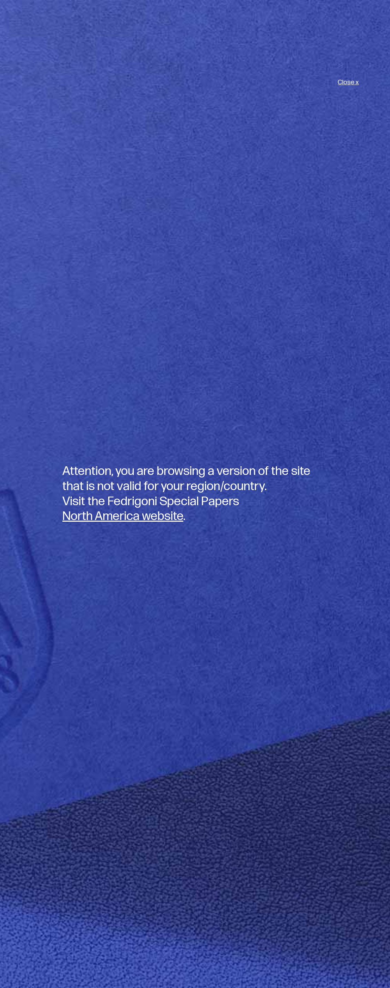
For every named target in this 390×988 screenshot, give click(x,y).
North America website (122, 516)
